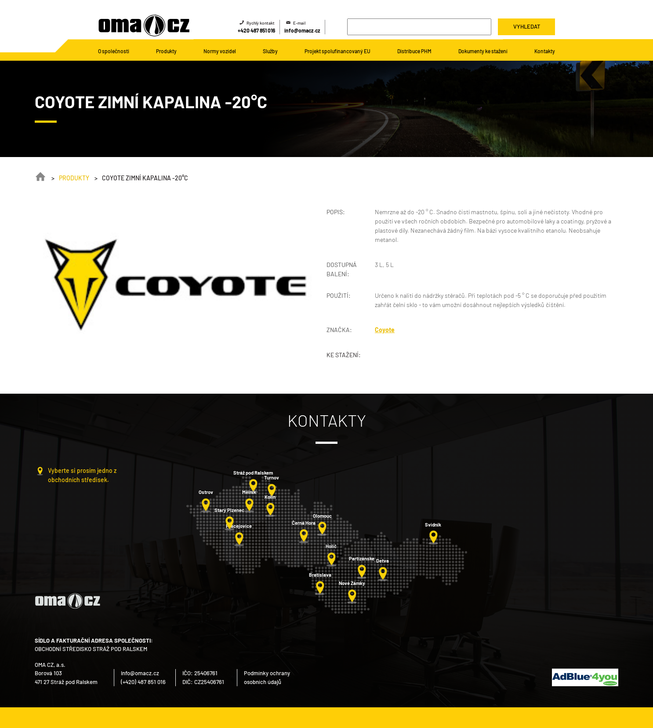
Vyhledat (526, 26)
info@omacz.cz (302, 30)
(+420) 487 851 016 (143, 681)
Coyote (385, 329)
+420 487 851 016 (256, 30)
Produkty (74, 178)
